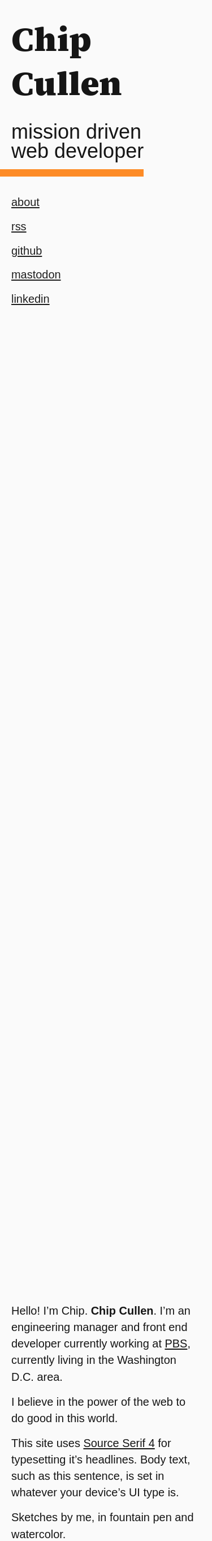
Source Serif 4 (118, 1443)
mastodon (36, 274)
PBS (176, 1343)
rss (19, 226)
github (26, 250)
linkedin (30, 299)
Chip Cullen (66, 61)
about (25, 202)
